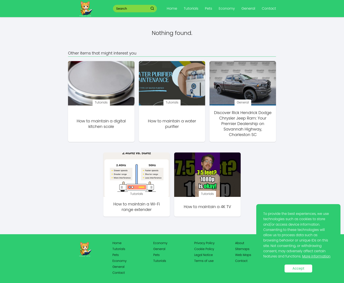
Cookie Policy (204, 249)
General (248, 8)
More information (316, 256)
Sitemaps (242, 249)
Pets (208, 8)
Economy (227, 8)
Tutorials (191, 8)
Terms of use (203, 261)
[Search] (152, 8)
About (239, 243)
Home (172, 8)
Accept (298, 268)
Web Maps (243, 255)
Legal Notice (203, 255)
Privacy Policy (204, 243)
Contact (269, 8)
